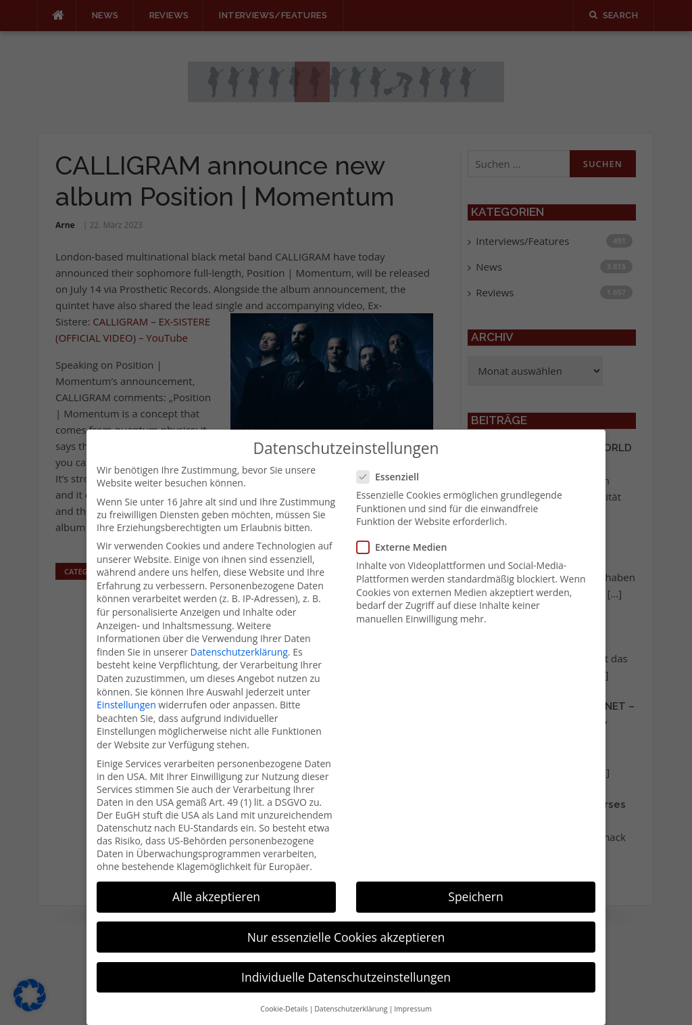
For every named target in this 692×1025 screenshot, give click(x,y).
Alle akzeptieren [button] (216, 882)
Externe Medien (405, 532)
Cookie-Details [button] (283, 994)
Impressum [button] (412, 994)
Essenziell (392, 462)
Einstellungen (126, 690)
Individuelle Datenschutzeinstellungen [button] (346, 962)
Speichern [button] (475, 882)
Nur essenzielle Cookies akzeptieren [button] (346, 922)
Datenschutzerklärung (239, 637)
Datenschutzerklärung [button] (350, 994)
